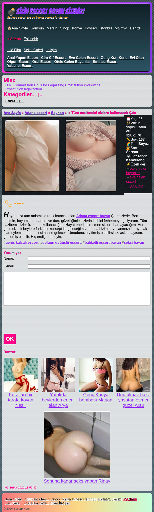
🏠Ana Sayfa (17, 28)
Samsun (37, 28)
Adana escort (36, 113)
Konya (77, 28)
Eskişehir (31, 39)
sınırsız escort (105, 62)
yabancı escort (20, 66)
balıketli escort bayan (103, 242)
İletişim (51, 50)
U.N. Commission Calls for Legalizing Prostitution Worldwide (52, 85)
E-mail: (9, 266)
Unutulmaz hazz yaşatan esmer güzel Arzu (133, 400)
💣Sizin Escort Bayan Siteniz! (45, 11)
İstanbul (105, 28)
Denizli (135, 28)
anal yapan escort (22, 58)
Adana (15, 39)
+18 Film (14, 50)
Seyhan (57, 113)
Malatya (121, 28)
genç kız (108, 58)
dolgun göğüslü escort (61, 242)
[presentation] (35, 319)
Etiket (14, 101)
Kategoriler (24, 94)
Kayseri (91, 28)
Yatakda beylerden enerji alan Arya (58, 400)
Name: (9, 258)
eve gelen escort (83, 58)
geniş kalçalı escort (22, 242)
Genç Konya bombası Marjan (95, 397)
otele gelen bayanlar (72, 62)
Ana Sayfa (12, 113)
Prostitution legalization (23, 89)
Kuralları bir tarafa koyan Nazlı (20, 400)
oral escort (41, 62)
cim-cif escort (53, 58)
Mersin (52, 28)
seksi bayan (134, 242)
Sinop (64, 28)
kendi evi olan (131, 58)
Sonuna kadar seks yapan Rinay (77, 480)
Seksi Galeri (33, 50)
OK (10, 339)
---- (19, 203)
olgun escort (18, 62)
